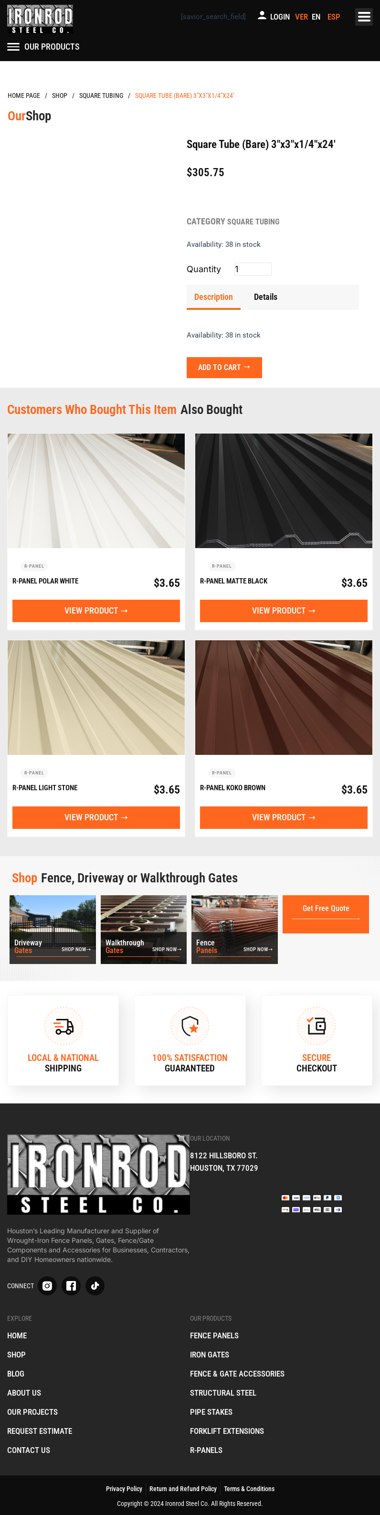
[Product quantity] (253, 269)
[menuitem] (318, 17)
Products (59, 96)
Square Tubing (101, 95)
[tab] (214, 297)
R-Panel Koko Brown (232, 788)
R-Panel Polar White (45, 579)
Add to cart (222, 364)
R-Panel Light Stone (44, 788)
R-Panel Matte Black (233, 579)
